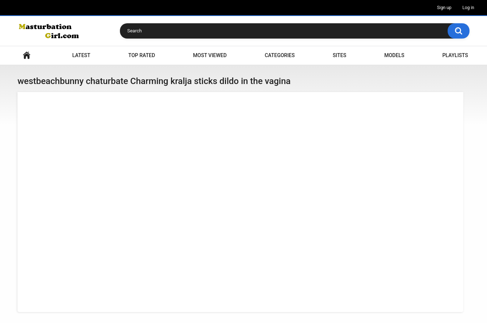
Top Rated (141, 55)
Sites (339, 55)
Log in (468, 7)
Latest (81, 55)
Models (394, 55)
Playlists (455, 55)
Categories (280, 55)
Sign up (444, 7)
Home (26, 55)
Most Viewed (210, 55)
